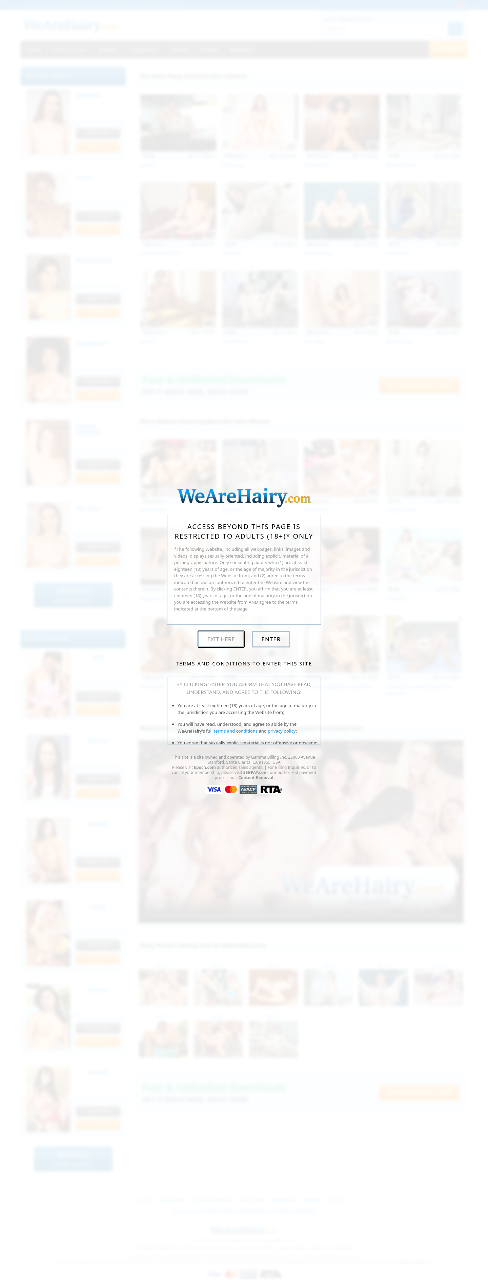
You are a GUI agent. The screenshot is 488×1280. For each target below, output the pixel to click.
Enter (271, 639)
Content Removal (255, 777)
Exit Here (221, 639)
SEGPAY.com (255, 772)
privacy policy (282, 731)
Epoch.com (205, 767)
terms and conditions (236, 731)
